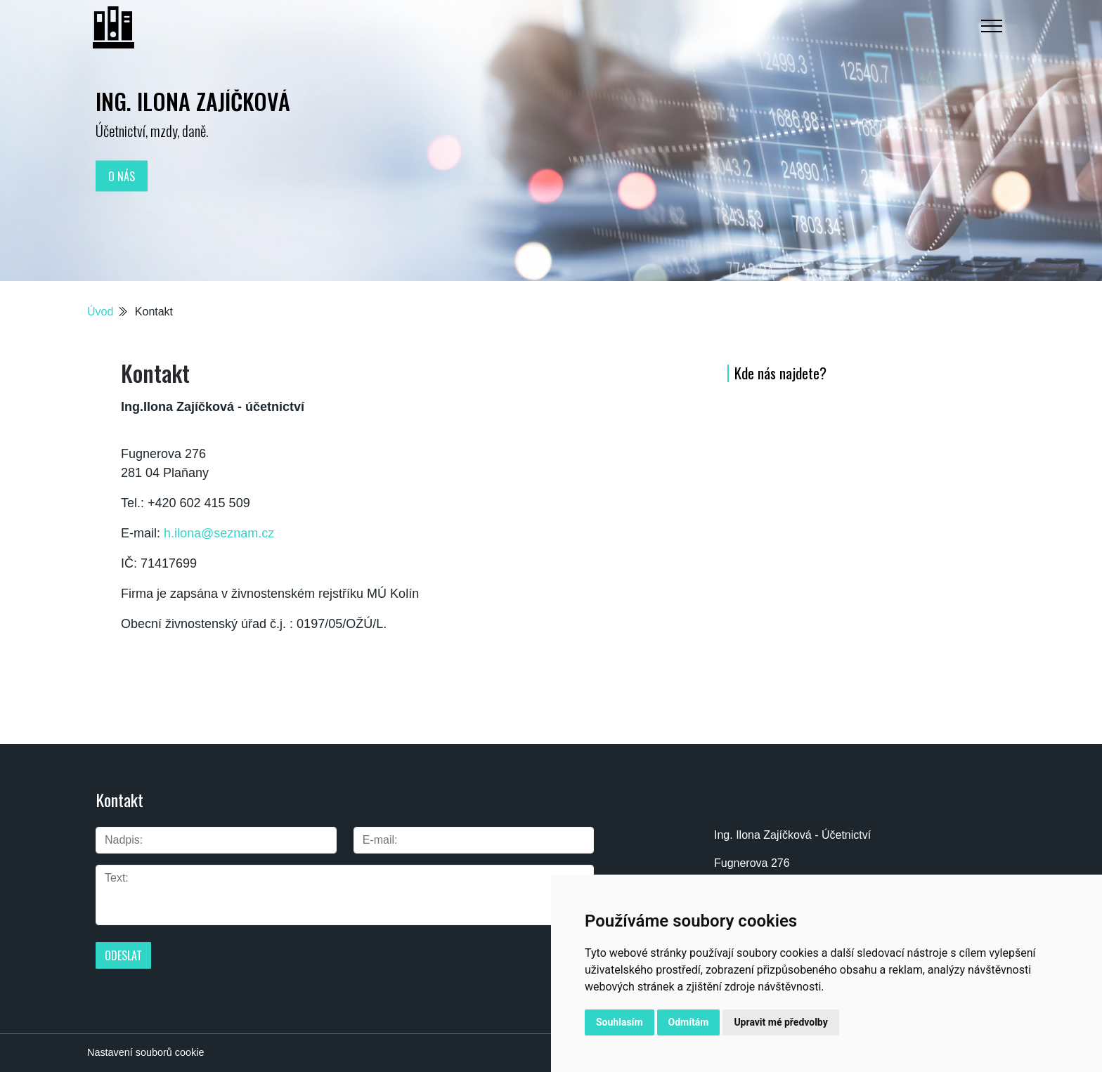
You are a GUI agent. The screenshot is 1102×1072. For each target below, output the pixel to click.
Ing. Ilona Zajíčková (193, 100)
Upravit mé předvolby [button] (780, 1022)
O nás (121, 175)
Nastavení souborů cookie (145, 1052)
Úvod (100, 312)
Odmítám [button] (688, 1022)
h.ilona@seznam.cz (219, 533)
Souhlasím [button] (619, 1022)
